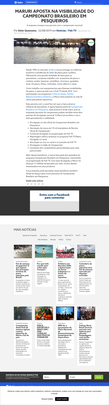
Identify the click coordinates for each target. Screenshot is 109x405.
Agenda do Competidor (30, 235)
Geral (84, 235)
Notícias (61, 30)
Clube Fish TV (69, 235)
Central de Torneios (56, 235)
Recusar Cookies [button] (47, 399)
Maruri (53, 70)
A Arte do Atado (58, 94)
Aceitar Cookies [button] (62, 399)
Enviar (98, 377)
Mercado (53, 239)
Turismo (68, 239)
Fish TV (72, 30)
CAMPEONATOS (31, 2)
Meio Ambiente (42, 239)
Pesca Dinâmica (44, 97)
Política (61, 239)
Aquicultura (43, 235)
